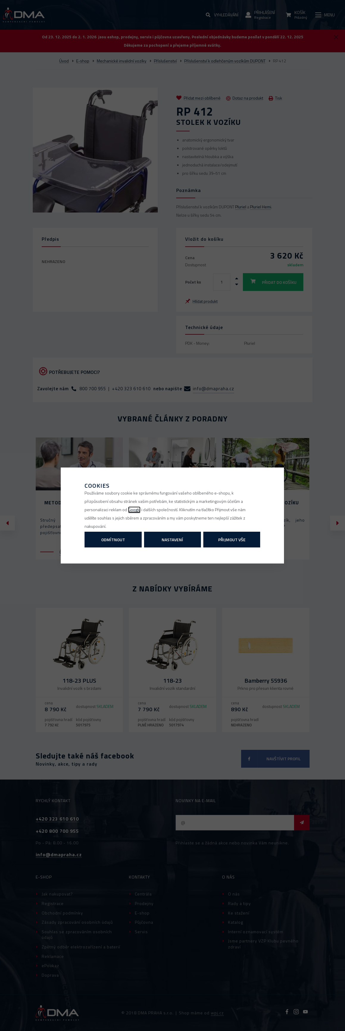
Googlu (134, 509)
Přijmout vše (232, 539)
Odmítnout (113, 539)
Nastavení (172, 539)
